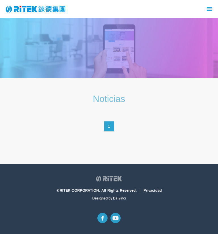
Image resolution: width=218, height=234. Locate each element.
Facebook (102, 218)
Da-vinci (119, 198)
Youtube (115, 218)
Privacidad (152, 190)
